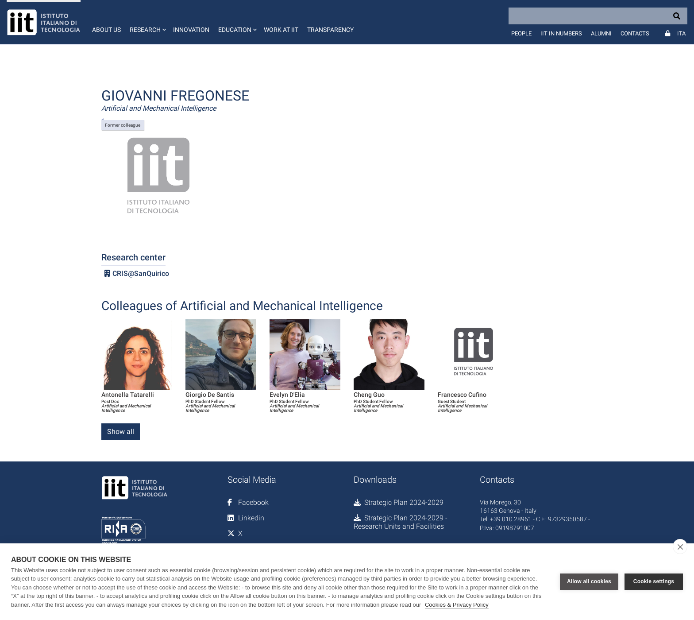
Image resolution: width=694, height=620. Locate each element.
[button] (147, 22)
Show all (120, 431)
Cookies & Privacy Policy (457, 604)
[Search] (598, 16)
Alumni (601, 33)
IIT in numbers (561, 33)
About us (106, 29)
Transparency (330, 29)
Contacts (635, 33)
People (521, 33)
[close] (680, 546)
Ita (681, 33)
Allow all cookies (589, 581)
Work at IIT (281, 29)
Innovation (191, 29)
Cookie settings (653, 581)
